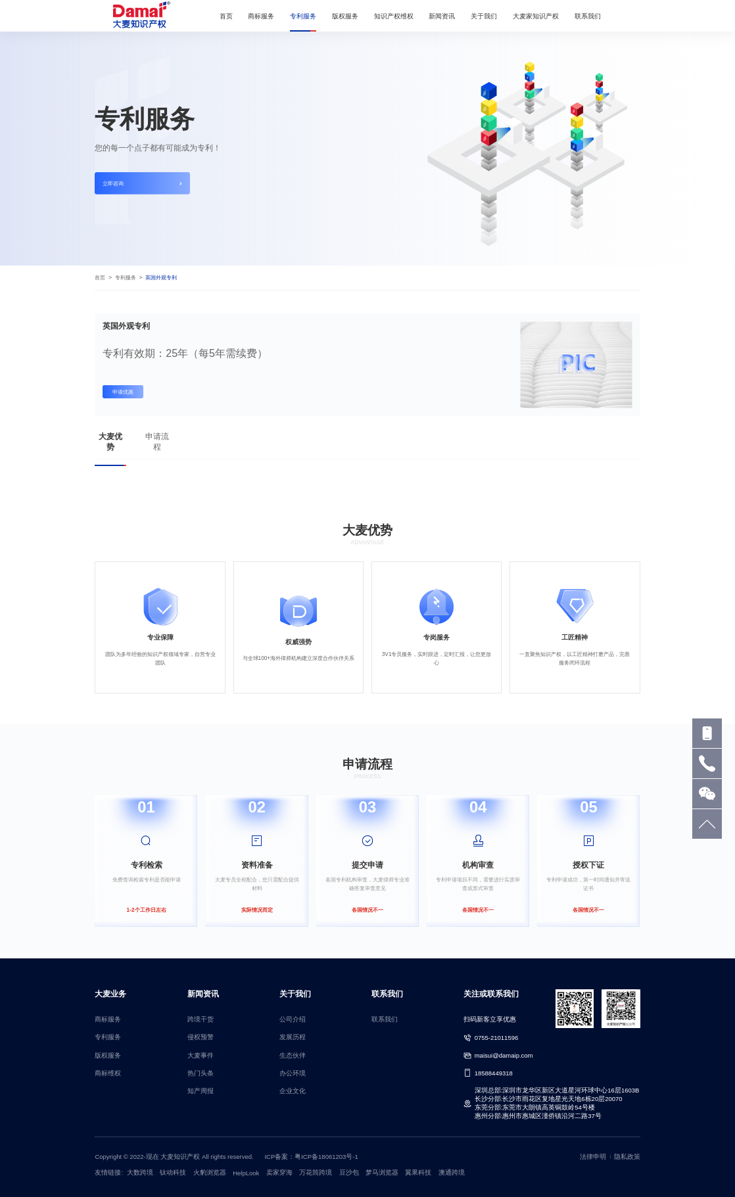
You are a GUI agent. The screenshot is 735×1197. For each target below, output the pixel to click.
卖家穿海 (279, 1172)
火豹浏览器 (209, 1172)
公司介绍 (292, 1019)
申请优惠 (122, 391)
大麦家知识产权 (536, 16)
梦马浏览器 (382, 1172)
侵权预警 (200, 1037)
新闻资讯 (442, 16)
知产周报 (200, 1090)
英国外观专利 (161, 277)
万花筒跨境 (315, 1172)
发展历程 (292, 1037)
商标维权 (108, 1073)
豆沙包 (349, 1172)
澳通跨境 (452, 1172)
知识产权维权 (394, 16)
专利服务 (303, 16)
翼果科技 (418, 1172)
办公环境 (292, 1073)
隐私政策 (627, 1156)
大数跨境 (140, 1172)
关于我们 (484, 16)
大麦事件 (200, 1055)
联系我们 (588, 16)
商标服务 (261, 16)
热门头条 (200, 1073)
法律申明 (593, 1156)
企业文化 (292, 1090)
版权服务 (345, 16)
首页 (226, 16)
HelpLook (246, 1173)
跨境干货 (200, 1019)
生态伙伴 (292, 1055)
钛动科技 (173, 1172)
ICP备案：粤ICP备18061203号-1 (311, 1156)
